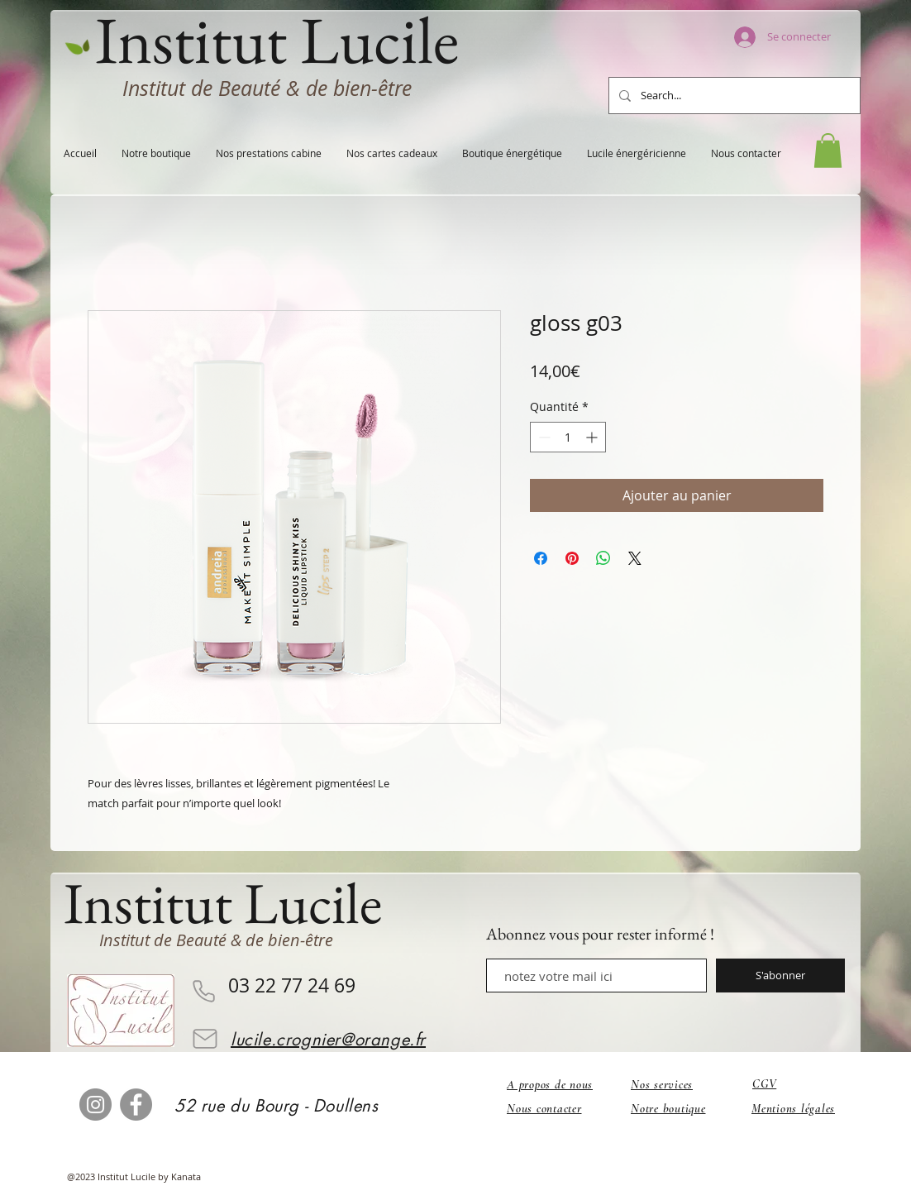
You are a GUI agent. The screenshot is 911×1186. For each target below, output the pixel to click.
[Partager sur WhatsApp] (603, 558)
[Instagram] (95, 1104)
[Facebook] (136, 1104)
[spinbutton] (568, 437)
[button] (827, 150)
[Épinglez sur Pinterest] (572, 558)
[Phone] (203, 990)
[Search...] (733, 95)
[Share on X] (635, 558)
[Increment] (593, 437)
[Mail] (205, 1038)
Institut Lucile (223, 902)
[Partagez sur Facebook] (541, 558)
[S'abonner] (780, 975)
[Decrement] (542, 437)
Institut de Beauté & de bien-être (267, 88)
